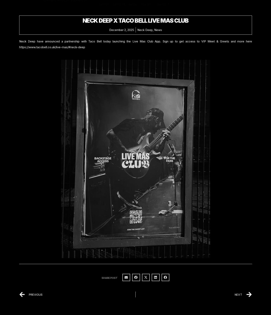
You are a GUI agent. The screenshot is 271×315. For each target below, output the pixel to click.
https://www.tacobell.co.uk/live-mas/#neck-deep (52, 47)
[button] (126, 277)
